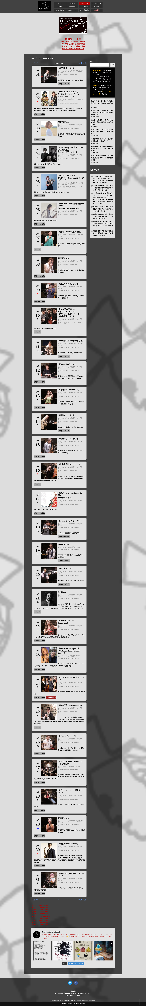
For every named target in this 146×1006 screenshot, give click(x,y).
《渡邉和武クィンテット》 (69, 284)
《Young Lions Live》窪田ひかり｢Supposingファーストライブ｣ (71, 178)
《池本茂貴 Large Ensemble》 (70, 705)
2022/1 (34, 907)
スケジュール (84, 3)
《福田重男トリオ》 (66, 68)
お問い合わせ (60, 10)
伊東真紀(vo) (63, 258)
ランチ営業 (84, 7)
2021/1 (34, 910)
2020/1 (34, 912)
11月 (80, 63)
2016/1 (34, 920)
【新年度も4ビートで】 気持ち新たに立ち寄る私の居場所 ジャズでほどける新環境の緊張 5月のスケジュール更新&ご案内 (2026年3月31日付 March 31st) (73, 44)
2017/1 (34, 918)
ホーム (60, 3)
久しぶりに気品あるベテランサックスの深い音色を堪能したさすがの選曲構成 (102, 122)
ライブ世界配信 (84, 10)
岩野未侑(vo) (63, 122)
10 (46, 905)
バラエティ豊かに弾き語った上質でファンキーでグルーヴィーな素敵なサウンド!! (102, 112)
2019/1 (34, 914)
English (96, 10)
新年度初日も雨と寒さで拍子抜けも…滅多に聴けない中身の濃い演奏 (103, 233)
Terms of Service (88, 1000)
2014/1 (34, 924)
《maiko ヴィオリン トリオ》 (70, 521)
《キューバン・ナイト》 (68, 736)
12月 (84, 63)
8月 (33, 63)
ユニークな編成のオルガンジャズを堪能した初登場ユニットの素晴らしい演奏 (102, 158)
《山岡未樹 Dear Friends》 (69, 390)
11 (48, 905)
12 (49, 905)
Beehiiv (108, 226)
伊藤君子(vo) (63, 818)
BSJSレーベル (72, 10)
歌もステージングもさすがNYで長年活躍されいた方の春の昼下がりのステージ (102, 103)
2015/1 (34, 922)
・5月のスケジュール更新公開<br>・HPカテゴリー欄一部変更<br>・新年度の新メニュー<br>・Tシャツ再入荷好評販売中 (103, 197)
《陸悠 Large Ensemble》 (68, 844)
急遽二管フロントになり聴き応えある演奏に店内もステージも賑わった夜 (103, 216)
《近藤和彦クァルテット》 (69, 439)
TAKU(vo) (62, 592)
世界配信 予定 (51, 697)
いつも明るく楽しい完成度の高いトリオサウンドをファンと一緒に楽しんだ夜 (102, 148)
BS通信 (60, 7)
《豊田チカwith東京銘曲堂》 (70, 232)
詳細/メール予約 (64, 84)
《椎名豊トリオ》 (65, 569)
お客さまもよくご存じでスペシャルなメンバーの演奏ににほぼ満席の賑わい (102, 131)
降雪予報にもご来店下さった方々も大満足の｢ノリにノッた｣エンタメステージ (103, 223)
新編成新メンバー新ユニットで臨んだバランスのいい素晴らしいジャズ (103, 209)
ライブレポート (96, 3)
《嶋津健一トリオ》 (66, 415)
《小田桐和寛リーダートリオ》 (71, 341)
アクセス (96, 7)
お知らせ (72, 3)
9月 (37, 63)
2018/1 (34, 916)
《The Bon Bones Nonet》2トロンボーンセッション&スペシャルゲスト (69, 94)
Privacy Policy (79, 1000)
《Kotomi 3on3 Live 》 (67, 364)
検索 (91, 62)
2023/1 (34, 905)
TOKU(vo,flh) (63, 544)
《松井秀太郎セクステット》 (70, 464)
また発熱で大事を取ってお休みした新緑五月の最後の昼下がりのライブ (103, 188)
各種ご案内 (72, 7)
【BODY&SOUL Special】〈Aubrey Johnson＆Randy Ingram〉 (69, 651)
